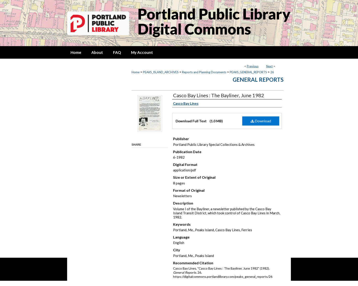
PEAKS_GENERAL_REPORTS (248, 72)
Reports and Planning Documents (204, 72)
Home (136, 72)
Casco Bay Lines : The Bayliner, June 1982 (218, 95)
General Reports (258, 79)
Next (269, 66)
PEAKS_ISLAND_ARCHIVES (161, 72)
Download (261, 121)
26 (272, 72)
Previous (252, 66)
